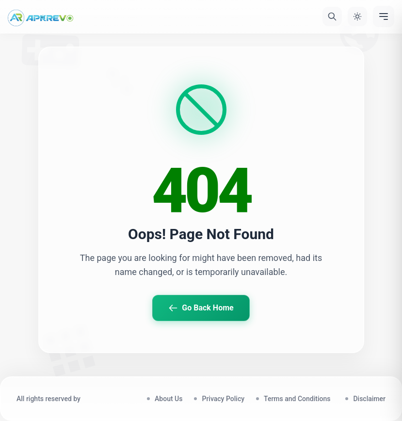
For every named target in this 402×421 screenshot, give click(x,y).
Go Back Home (200, 308)
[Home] (40, 16)
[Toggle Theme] (357, 16)
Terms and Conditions (299, 399)
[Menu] (383, 16)
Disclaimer (369, 399)
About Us (168, 399)
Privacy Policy (223, 399)
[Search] (332, 16)
